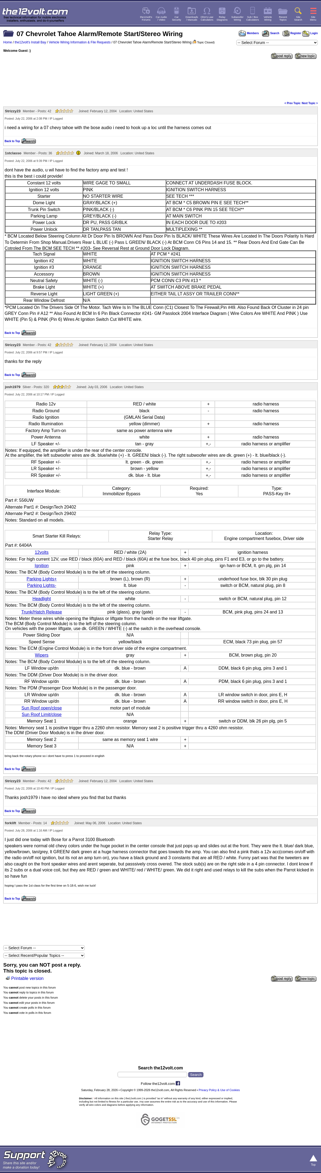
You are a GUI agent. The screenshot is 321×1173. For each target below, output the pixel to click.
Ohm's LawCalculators (207, 18)
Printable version (27, 978)
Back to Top (12, 141)
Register (291, 33)
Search (270, 33)
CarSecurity (176, 18)
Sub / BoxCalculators (252, 18)
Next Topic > (310, 103)
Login (310, 33)
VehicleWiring (268, 18)
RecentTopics (283, 18)
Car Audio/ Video (161, 18)
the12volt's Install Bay (30, 42)
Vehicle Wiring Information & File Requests (80, 42)
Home (7, 42)
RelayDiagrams (222, 18)
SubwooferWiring (237, 18)
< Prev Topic (293, 103)
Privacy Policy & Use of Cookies (219, 1090)
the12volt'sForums (146, 18)
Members (249, 33)
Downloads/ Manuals (191, 18)
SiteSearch (298, 18)
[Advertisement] (160, 79)
